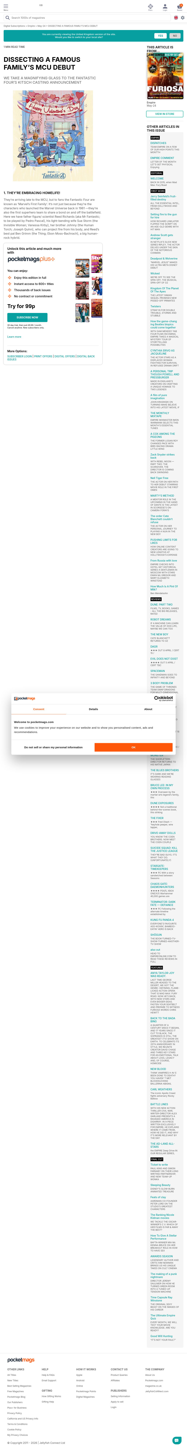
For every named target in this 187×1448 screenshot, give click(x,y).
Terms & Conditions (17, 1424)
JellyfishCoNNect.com (156, 1391)
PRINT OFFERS (43, 356)
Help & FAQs (48, 1375)
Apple (79, 1375)
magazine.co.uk (153, 1386)
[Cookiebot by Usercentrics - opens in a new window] (157, 698)
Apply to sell (117, 1401)
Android (80, 1380)
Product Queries (119, 1375)
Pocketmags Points (86, 1391)
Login (113, 1407)
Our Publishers (14, 1402)
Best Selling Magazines (19, 1386)
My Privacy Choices (17, 1435)
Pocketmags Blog (16, 1396)
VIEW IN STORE (164, 113)
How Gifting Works (51, 1396)
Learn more (14, 336)
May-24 (41, 26)
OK (133, 747)
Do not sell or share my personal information (53, 747)
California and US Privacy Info (22, 1418)
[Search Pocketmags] (7, 18)
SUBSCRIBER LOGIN (19, 356)
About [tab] (148, 709)
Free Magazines (15, 1391)
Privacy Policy (14, 1413)
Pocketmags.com (154, 1380)
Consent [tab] (38, 709)
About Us (150, 1375)
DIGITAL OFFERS (65, 356)
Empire (31, 26)
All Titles (11, 1375)
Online (79, 1386)
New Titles (12, 1380)
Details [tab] (93, 709)
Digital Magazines (85, 1396)
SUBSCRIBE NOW (27, 317)
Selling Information (120, 1396)
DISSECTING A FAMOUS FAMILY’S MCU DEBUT (73, 26)
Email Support (49, 1380)
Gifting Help (48, 1401)
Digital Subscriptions (14, 26)
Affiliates (115, 1380)
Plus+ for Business (16, 1407)
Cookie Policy (14, 1429)
